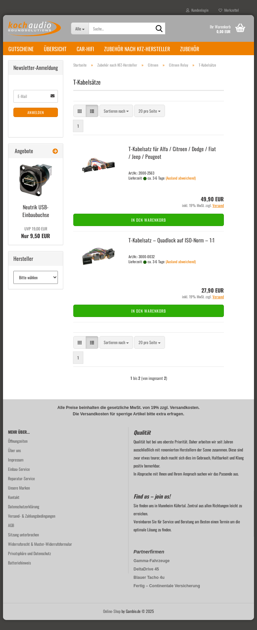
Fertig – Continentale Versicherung (167, 596)
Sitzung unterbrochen (23, 544)
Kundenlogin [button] (197, 10)
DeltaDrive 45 (146, 579)
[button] (79, 121)
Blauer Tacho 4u (149, 587)
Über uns (14, 460)
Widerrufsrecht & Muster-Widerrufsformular (40, 554)
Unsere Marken (19, 498)
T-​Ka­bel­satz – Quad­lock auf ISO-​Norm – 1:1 (171, 250)
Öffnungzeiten (17, 451)
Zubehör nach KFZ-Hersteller (137, 49)
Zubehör (189, 49)
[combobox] (116, 121)
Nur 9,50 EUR (35, 243)
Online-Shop (111, 621)
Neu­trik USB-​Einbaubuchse (35, 221)
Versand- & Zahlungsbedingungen (31, 526)
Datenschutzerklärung (23, 516)
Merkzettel (229, 10)
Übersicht (55, 49)
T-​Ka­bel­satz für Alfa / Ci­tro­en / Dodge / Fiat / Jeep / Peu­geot (172, 163)
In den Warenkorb (148, 230)
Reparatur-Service (21, 488)
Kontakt (13, 507)
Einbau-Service (19, 479)
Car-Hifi (85, 49)
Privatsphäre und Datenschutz (29, 563)
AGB (11, 535)
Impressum (15, 469)
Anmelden (35, 122)
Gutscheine (21, 49)
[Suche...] (80, 28)
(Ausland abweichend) (181, 188)
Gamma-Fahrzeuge (152, 570)
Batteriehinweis (19, 572)
